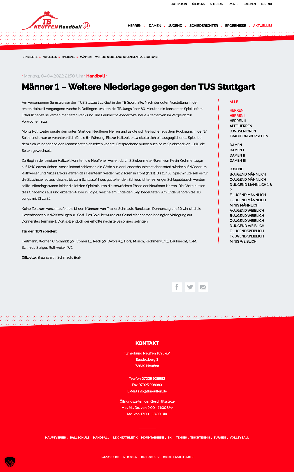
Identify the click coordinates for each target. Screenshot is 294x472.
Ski (170, 437)
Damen (155, 26)
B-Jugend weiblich (247, 216)
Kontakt (266, 4)
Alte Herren (241, 126)
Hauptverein (178, 4)
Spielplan (216, 4)
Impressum (130, 457)
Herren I (237, 116)
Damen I (237, 150)
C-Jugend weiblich (247, 221)
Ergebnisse (235, 26)
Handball (68, 57)
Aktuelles (262, 26)
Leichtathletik (125, 437)
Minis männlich (244, 205)
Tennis (181, 437)
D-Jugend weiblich (247, 226)
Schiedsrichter (203, 26)
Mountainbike (152, 437)
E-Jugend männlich (248, 195)
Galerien (250, 4)
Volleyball (239, 437)
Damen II (237, 155)
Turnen (220, 437)
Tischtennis (200, 437)
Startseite (30, 57)
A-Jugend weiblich (247, 211)
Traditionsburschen (249, 136)
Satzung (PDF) (110, 457)
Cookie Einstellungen (178, 457)
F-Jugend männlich (248, 200)
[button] (10, 462)
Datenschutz (150, 457)
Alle (234, 102)
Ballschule (79, 437)
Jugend (175, 26)
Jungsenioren (243, 131)
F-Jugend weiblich (247, 236)
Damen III (238, 161)
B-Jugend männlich (248, 174)
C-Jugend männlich (248, 180)
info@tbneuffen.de (152, 391)
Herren (135, 26)
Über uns (198, 4)
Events (233, 4)
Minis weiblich (243, 242)
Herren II (238, 121)
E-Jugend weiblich (247, 231)
